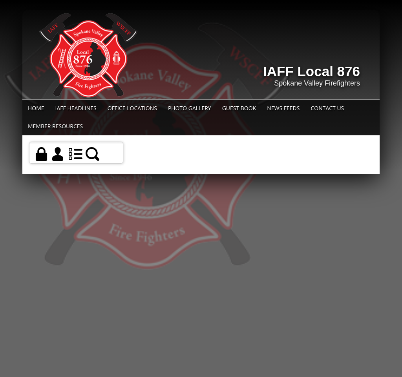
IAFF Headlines (76, 108)
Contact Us (327, 108)
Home (36, 108)
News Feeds (283, 108)
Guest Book (239, 108)
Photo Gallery (189, 108)
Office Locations (132, 108)
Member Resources (55, 126)
